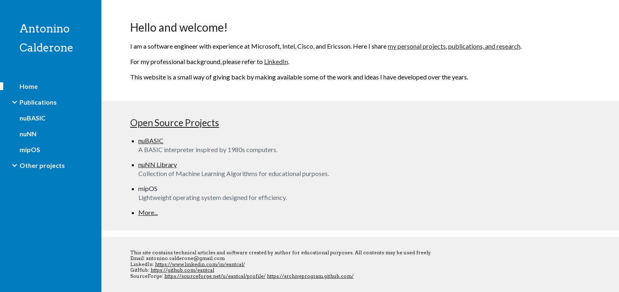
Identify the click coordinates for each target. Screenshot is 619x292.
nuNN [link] (28, 133)
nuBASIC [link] (32, 118)
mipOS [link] (29, 149)
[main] (360, 50)
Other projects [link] (42, 165)
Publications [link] (38, 102)
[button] (609, 11)
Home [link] (28, 86)
